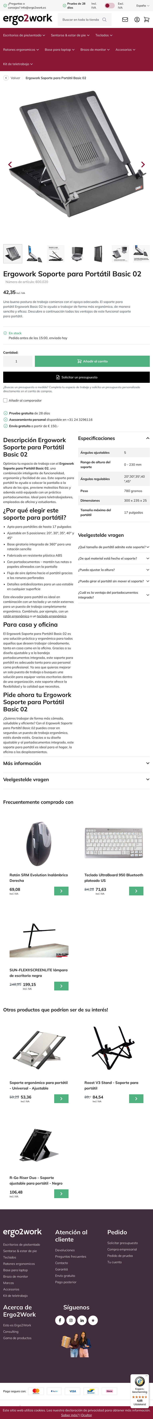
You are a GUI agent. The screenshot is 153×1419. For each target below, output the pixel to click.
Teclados (104, 35)
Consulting (11, 1332)
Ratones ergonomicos (21, 50)
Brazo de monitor (95, 50)
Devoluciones (65, 1250)
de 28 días (29, 413)
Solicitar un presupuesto (76, 377)
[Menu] (146, 1376)
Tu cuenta (114, 1262)
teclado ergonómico (51, 616)
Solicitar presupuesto (122, 1243)
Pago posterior (65, 1282)
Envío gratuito (65, 1276)
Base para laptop (60, 50)
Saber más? (70, 1415)
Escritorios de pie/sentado (24, 35)
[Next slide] (142, 164)
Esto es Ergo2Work (17, 1325)
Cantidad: (10, 352)
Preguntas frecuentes (70, 1256)
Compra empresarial (122, 1249)
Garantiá (61, 1269)
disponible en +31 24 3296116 (51, 420)
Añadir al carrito (92, 361)
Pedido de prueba (120, 1256)
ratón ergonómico (16, 616)
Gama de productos (17, 1338)
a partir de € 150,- (34, 426)
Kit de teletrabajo (18, 64)
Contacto (61, 1263)
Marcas (8, 1283)
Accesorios (126, 50)
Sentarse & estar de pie (70, 35)
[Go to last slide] (10, 164)
